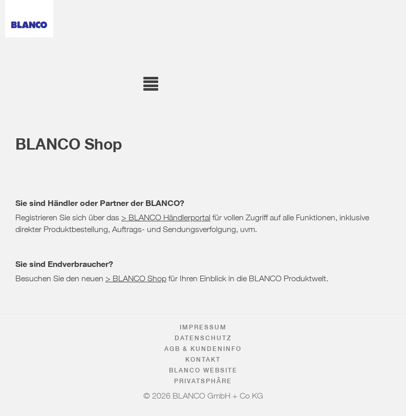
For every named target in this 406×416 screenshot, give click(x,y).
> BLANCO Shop (135, 276)
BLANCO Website (203, 370)
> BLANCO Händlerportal (165, 215)
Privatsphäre (203, 381)
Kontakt (203, 359)
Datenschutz (203, 338)
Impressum (203, 327)
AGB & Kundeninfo (203, 348)
